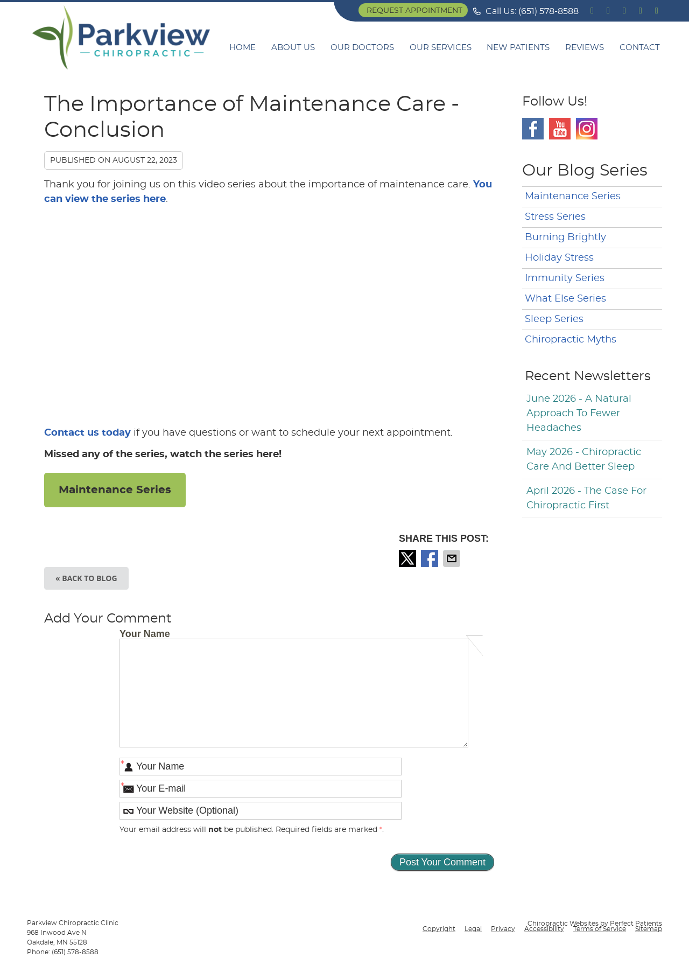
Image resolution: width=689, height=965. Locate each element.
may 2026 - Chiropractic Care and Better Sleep (583, 459)
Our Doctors (362, 48)
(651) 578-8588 (548, 11)
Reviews (584, 48)
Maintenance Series (115, 490)
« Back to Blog (86, 578)
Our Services (441, 48)
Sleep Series (554, 319)
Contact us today (87, 433)
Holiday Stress (559, 258)
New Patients (518, 48)
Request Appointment (414, 11)
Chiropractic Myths (570, 340)
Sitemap (648, 929)
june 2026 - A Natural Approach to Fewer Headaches (578, 413)
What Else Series (565, 299)
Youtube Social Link (560, 128)
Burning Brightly (565, 237)
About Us (293, 48)
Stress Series (555, 217)
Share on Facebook (430, 558)
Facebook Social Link (533, 128)
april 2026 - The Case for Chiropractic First (586, 498)
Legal (473, 929)
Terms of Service (599, 929)
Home (242, 48)
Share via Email (452, 558)
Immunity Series (564, 278)
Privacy (503, 929)
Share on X (408, 558)
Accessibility (544, 929)
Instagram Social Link (586, 128)
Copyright (439, 929)
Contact (640, 48)
